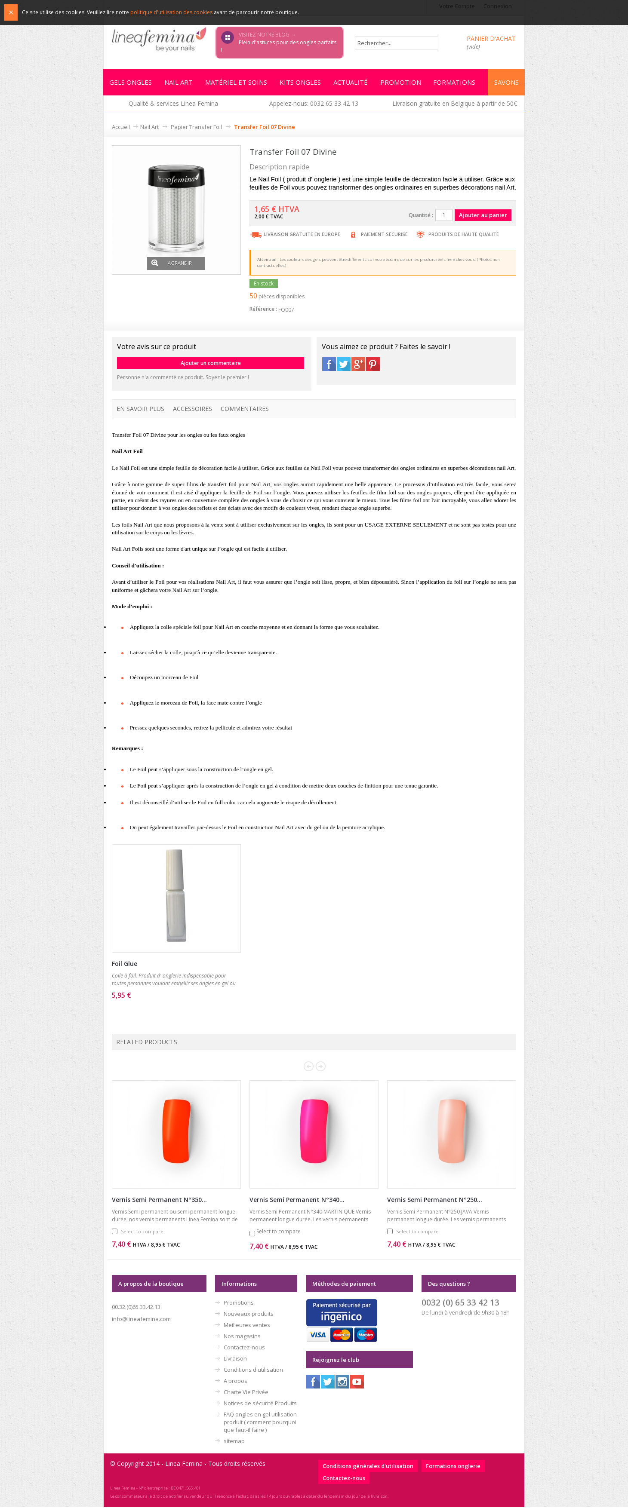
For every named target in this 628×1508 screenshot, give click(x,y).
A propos (235, 1382)
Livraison (235, 1360)
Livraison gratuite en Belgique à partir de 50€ (454, 105)
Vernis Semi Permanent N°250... (434, 1201)
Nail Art (149, 128)
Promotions (239, 1304)
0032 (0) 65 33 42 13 (460, 1303)
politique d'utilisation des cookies (171, 12)
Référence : (263, 310)
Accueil (121, 128)
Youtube (357, 1383)
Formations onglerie (453, 1467)
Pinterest (373, 365)
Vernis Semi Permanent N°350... (159, 1201)
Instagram (342, 1383)
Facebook (329, 365)
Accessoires (192, 410)
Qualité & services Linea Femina (173, 105)
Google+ (358, 365)
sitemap (234, 1442)
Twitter (344, 365)
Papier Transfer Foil (196, 128)
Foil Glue (124, 965)
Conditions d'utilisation (253, 1371)
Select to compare (142, 1232)
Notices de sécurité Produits (260, 1404)
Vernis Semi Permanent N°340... (297, 1201)
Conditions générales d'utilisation (368, 1467)
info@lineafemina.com (141, 1320)
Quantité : (421, 216)
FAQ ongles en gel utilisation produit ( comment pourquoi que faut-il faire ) (260, 1423)
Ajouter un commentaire (211, 364)
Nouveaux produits (249, 1315)
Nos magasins (242, 1337)
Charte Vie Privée (246, 1393)
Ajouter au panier (162, 1008)
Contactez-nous (244, 1348)
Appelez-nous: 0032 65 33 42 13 (313, 105)
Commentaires (245, 410)
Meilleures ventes (247, 1326)
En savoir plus (140, 410)
